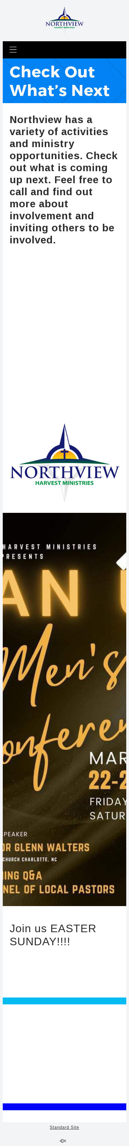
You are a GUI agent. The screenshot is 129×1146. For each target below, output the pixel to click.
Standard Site (64, 1127)
